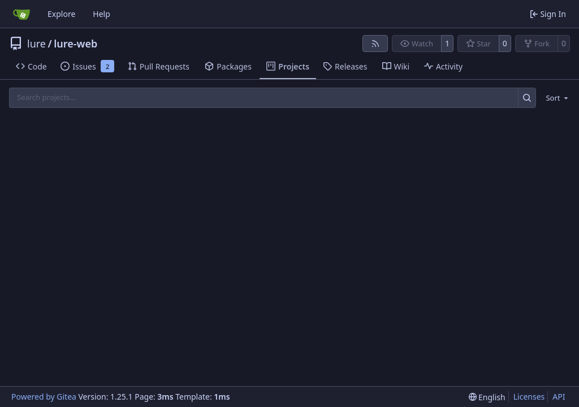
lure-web (75, 43)
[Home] (21, 14)
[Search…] (527, 97)
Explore (61, 13)
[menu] (555, 98)
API (558, 396)
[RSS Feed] (375, 43)
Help (101, 13)
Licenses (529, 396)
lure (36, 43)
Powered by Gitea (43, 396)
